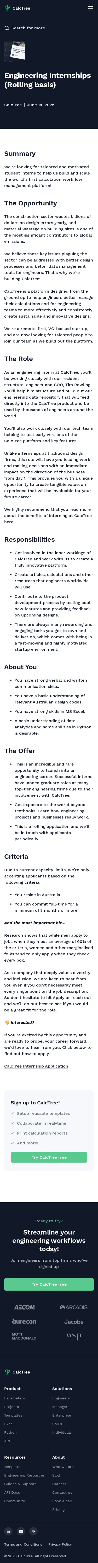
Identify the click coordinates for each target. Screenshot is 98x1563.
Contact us (62, 1492)
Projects (11, 1407)
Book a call (62, 1501)
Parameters (14, 1398)
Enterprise (61, 1415)
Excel (9, 1424)
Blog (56, 1475)
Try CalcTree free (49, 1157)
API (7, 1441)
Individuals (62, 1432)
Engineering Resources (24, 1475)
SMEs (57, 1424)
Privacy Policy (60, 1544)
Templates (13, 1415)
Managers (60, 1407)
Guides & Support (20, 1484)
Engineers (61, 1398)
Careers (59, 1484)
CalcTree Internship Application (36, 1066)
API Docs (12, 1492)
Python (10, 1432)
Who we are (63, 1467)
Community (14, 1501)
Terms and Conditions (23, 1544)
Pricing (58, 1509)
